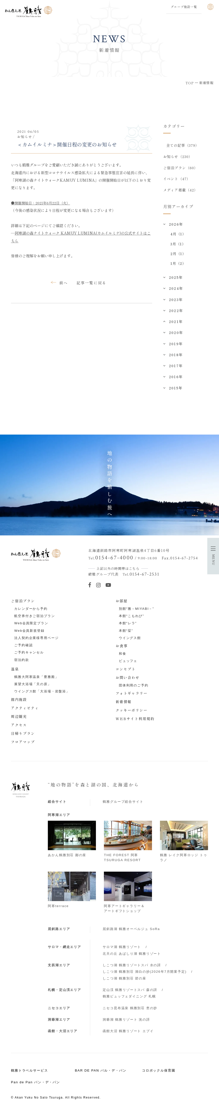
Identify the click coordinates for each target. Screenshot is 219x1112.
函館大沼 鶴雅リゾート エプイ (128, 1032)
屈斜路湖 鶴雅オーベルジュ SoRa (131, 930)
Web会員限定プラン (31, 624)
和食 (122, 654)
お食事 (122, 646)
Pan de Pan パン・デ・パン (35, 1083)
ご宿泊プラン (23, 601)
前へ (63, 282)
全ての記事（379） (182, 145)
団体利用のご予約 (133, 686)
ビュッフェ (128, 661)
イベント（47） (176, 179)
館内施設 (19, 700)
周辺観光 (19, 717)
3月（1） (178, 244)
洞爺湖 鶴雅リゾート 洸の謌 (126, 1020)
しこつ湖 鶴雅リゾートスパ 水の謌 (132, 966)
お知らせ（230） (177, 156)
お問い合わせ (128, 678)
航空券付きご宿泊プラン (34, 617)
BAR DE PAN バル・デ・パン (100, 1071)
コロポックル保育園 (158, 1071)
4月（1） (178, 234)
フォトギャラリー (131, 693)
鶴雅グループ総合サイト (123, 802)
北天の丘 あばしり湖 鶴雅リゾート (132, 954)
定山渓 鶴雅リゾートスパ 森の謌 (130, 990)
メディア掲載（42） (180, 190)
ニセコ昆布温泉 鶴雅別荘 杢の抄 (130, 1009)
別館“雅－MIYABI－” (136, 609)
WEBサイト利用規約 (135, 719)
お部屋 (122, 601)
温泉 (15, 669)
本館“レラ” (128, 624)
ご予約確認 (23, 646)
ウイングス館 (130, 638)
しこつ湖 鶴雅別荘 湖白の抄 (145, 972)
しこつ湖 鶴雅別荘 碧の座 (124, 979)
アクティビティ (25, 708)
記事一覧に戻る (91, 282)
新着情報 (124, 702)
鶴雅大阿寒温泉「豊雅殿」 (36, 677)
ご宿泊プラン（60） (180, 167)
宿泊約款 (21, 660)
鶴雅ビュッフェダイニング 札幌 (129, 997)
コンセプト (126, 669)
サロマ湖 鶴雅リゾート (122, 948)
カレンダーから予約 (31, 609)
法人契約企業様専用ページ (36, 638)
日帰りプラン (23, 734)
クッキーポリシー (131, 710)
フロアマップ (23, 742)
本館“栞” (126, 631)
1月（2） (178, 264)
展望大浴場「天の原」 (32, 685)
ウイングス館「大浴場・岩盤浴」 (42, 692)
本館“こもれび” (131, 617)
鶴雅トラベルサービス (29, 1071)
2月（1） (178, 254)
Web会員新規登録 (29, 631)
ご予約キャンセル (29, 653)
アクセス (19, 725)
